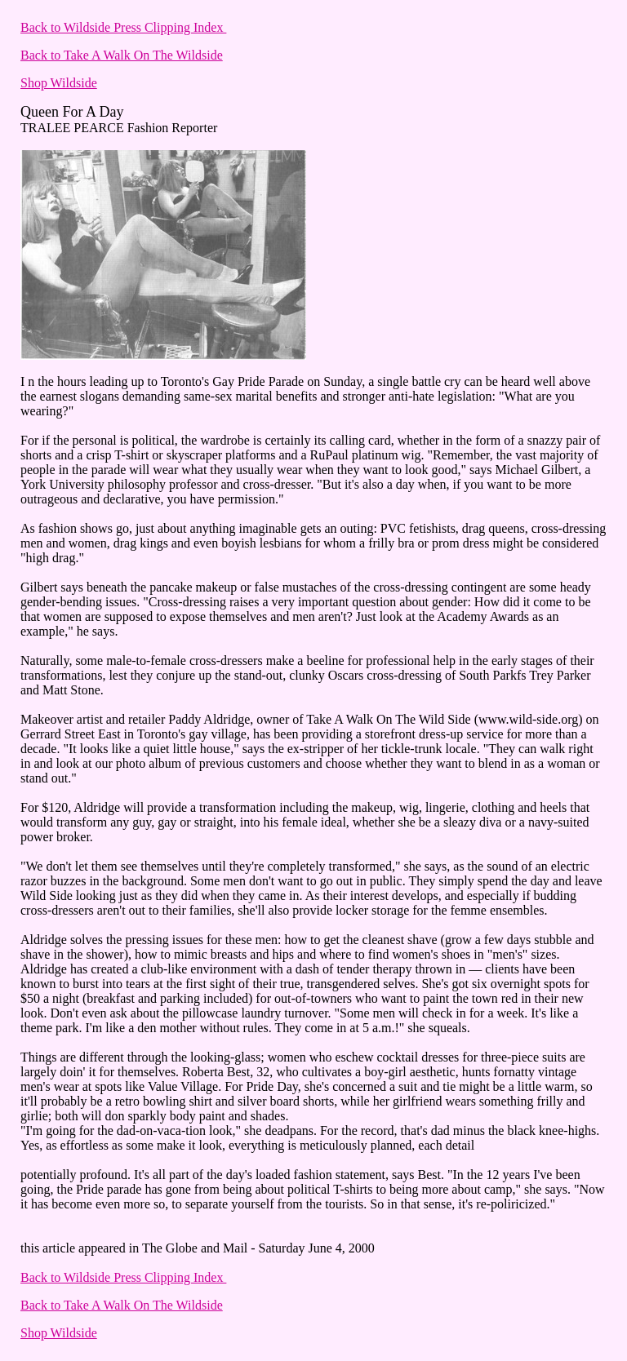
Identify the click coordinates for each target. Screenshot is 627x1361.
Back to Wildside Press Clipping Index (123, 27)
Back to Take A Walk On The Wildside (121, 55)
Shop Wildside (58, 83)
